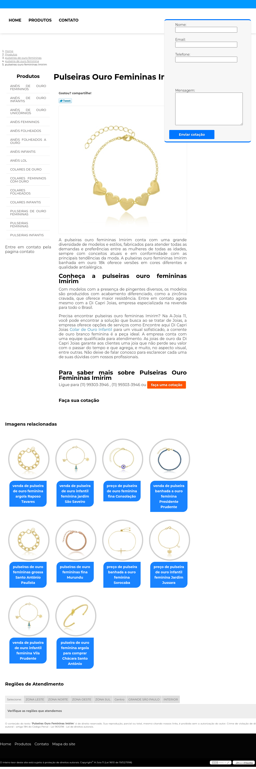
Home (15, 20)
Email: (180, 42)
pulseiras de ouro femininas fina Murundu (78, 572)
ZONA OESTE (81, 700)
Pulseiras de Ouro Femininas (28, 212)
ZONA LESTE (35, 700)
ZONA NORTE (58, 700)
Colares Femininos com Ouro (28, 179)
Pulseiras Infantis (27, 235)
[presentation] (205, 76)
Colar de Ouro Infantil (91, 329)
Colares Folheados (20, 191)
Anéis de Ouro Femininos (28, 87)
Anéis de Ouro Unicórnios (28, 111)
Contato (69, 20)
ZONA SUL (102, 700)
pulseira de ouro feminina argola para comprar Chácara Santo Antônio (78, 654)
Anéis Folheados (26, 131)
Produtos (40, 20)
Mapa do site (63, 744)
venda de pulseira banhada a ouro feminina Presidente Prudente (175, 496)
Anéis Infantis (23, 151)
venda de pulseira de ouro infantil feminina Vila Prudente (29, 651)
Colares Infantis (26, 202)
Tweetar (65, 100)
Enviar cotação (192, 134)
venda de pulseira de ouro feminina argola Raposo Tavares (29, 494)
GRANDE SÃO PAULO (143, 700)
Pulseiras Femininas (19, 224)
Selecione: (14, 700)
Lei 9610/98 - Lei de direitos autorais (72, 727)
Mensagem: (180, 106)
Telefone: (180, 57)
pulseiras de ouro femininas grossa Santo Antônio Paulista (29, 575)
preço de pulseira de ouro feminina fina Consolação (127, 491)
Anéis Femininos (25, 122)
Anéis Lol (19, 160)
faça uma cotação (166, 385)
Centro (120, 700)
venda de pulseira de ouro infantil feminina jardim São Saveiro (78, 494)
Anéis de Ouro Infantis (28, 99)
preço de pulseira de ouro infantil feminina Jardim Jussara (175, 575)
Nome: (180, 28)
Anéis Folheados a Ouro (28, 141)
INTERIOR (171, 700)
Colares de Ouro (26, 169)
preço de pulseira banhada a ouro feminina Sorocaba (126, 572)
